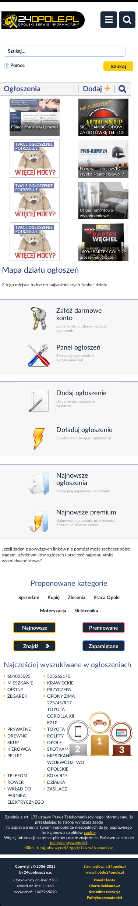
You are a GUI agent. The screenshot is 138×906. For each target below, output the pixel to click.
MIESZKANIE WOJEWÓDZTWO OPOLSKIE (65, 762)
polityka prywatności (68, 843)
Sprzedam (28, 597)
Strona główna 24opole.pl (104, 866)
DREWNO (17, 736)
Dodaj (96, 89)
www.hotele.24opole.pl (105, 872)
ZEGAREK (17, 696)
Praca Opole (106, 597)
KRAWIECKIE (60, 683)
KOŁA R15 (57, 776)
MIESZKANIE (20, 683)
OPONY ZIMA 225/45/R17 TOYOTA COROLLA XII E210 (61, 709)
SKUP (13, 742)
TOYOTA (56, 729)
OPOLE (54, 742)
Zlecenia (76, 597)
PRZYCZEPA (59, 689)
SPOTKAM (57, 749)
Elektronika (86, 611)
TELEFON (17, 776)
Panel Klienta (104, 880)
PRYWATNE (19, 729)
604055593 (19, 676)
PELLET (14, 756)
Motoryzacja (53, 611)
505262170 (58, 676)
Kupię (53, 597)
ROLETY (55, 736)
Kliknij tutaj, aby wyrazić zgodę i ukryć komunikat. (69, 848)
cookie (90, 833)
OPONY (15, 689)
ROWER (15, 782)
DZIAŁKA (56, 782)
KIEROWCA (19, 749)
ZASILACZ (57, 789)
